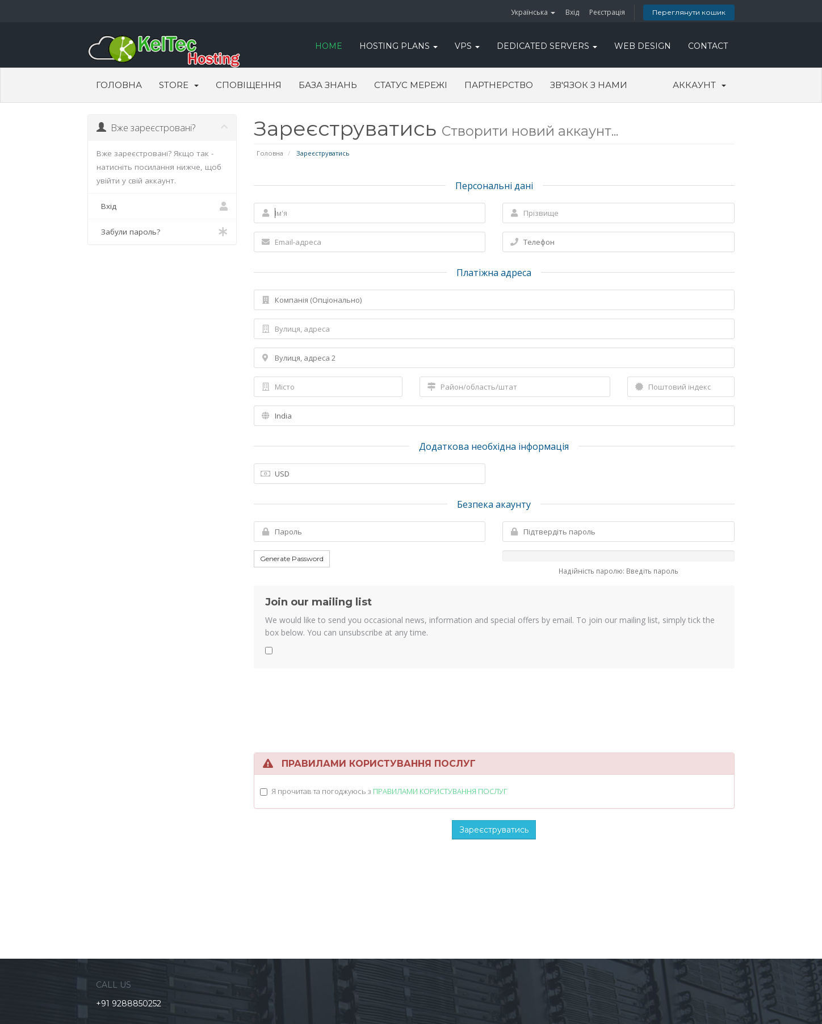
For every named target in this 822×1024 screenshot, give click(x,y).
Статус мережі (410, 85)
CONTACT (708, 46)
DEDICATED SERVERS (547, 46)
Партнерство (498, 85)
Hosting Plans (398, 46)
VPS (467, 46)
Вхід (572, 12)
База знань (328, 85)
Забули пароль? (162, 232)
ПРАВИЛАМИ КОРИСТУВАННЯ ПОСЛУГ (440, 791)
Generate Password (292, 558)
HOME (328, 46)
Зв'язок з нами (588, 85)
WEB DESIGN (642, 46)
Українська (533, 12)
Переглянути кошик (688, 12)
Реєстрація (607, 12)
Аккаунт (699, 85)
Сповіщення (249, 85)
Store (179, 85)
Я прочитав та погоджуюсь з (389, 791)
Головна (119, 85)
